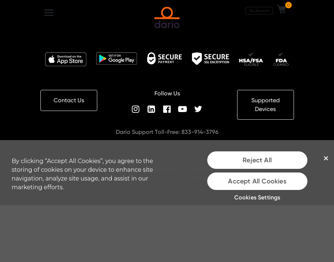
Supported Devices (265, 104)
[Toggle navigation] (49, 13)
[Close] (326, 158)
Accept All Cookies (257, 181)
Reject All (257, 160)
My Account (259, 10)
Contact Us (69, 100)
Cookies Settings (257, 197)
